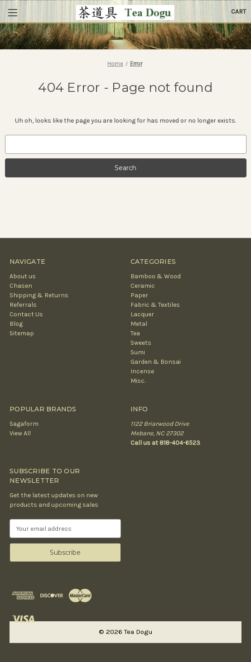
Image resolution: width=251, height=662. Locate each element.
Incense (142, 371)
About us (23, 276)
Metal (138, 324)
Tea (135, 333)
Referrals (23, 305)
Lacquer (142, 314)
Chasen (21, 286)
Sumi (137, 352)
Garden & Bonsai (155, 362)
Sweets (140, 343)
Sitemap (22, 333)
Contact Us (26, 314)
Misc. (137, 381)
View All (20, 433)
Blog (16, 324)
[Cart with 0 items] (238, 11)
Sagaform (24, 424)
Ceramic (142, 286)
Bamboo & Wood (155, 276)
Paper (139, 295)
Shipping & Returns (39, 295)
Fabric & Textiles (155, 305)
